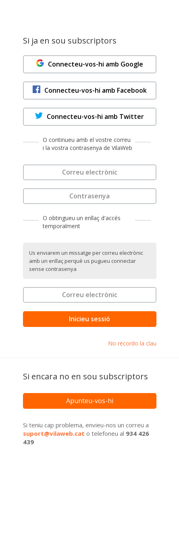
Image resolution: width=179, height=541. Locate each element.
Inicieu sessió (89, 318)
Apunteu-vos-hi (89, 400)
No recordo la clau (132, 343)
